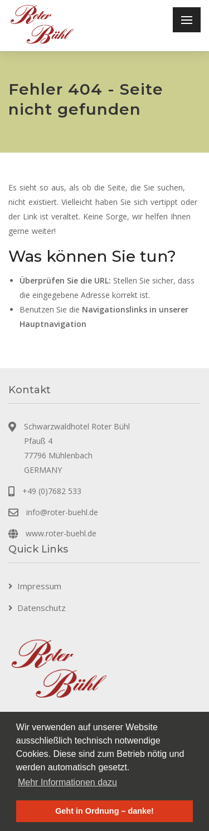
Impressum (39, 586)
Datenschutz (41, 607)
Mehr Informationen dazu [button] (67, 782)
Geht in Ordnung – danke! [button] (104, 810)
